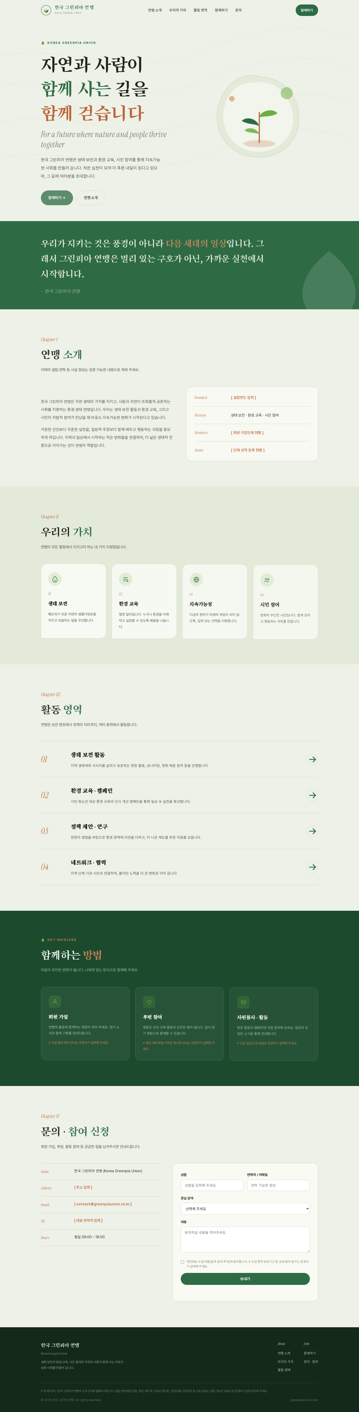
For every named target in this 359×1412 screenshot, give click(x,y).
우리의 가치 (177, 10)
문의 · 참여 (311, 1362)
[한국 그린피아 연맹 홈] (67, 10)
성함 (184, 1175)
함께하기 (221, 10)
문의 (238, 10)
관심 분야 (187, 1198)
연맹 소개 (155, 10)
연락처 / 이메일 (257, 1175)
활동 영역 (200, 10)
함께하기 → (57, 202)
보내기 (245, 1279)
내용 (184, 1222)
